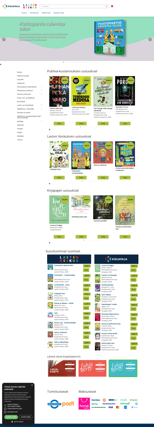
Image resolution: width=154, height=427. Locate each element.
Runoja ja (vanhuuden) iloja (110, 324)
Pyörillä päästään (107, 285)
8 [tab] (103, 127)
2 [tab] (84, 127)
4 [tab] (90, 127)
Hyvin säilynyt (106, 295)
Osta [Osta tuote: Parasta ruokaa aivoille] (133, 338)
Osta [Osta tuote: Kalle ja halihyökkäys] (86, 347)
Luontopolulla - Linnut (61, 285)
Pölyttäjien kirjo (59, 294)
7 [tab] (100, 127)
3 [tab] (87, 127)
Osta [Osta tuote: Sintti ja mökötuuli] (86, 337)
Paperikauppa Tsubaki (109, 304)
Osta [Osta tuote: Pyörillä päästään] (133, 289)
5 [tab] (93, 127)
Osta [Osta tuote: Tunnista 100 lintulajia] (133, 280)
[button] (106, 6)
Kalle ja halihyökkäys (61, 342)
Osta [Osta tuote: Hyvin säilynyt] (133, 299)
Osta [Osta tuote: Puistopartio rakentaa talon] (86, 270)
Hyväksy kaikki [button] (11, 417)
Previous (47, 100)
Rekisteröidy (46, 13)
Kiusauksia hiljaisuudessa (110, 314)
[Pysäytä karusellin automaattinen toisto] (49, 129)
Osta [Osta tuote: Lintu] (86, 317)
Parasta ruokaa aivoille (109, 333)
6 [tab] (97, 127)
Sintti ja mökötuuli (60, 332)
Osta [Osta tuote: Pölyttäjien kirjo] (86, 298)
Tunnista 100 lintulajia (109, 275)
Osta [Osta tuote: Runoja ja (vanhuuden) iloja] (133, 328)
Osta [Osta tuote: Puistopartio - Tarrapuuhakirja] (86, 280)
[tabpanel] (59, 100)
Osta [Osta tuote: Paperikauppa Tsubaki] (133, 309)
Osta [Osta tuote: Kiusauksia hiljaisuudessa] (133, 318)
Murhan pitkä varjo (108, 343)
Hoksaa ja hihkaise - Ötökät (63, 303)
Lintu (56, 313)
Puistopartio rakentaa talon (63, 265)
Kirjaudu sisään (58, 13)
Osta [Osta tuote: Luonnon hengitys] (133, 270)
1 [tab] (81, 127)
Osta (59, 123)
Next (150, 39)
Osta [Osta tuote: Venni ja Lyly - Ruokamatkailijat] (86, 327)
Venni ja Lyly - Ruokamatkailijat (65, 323)
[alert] (18, 404)
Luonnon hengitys (107, 265)
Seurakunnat (34, 13)
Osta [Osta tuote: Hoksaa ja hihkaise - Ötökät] (86, 308)
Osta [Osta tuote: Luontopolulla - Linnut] (86, 289)
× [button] (32, 385)
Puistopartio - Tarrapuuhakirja (64, 275)
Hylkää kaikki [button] (25, 417)
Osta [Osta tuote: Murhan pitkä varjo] (133, 348)
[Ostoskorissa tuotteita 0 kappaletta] (112, 6)
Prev (4, 39)
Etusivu (24, 13)
